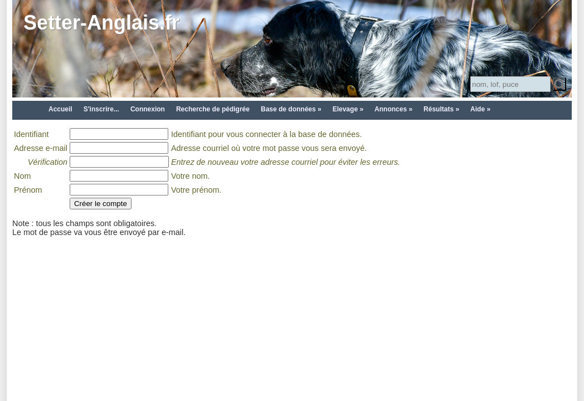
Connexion (147, 109)
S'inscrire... (101, 109)
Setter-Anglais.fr (101, 22)
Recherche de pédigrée (213, 109)
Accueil (60, 109)
